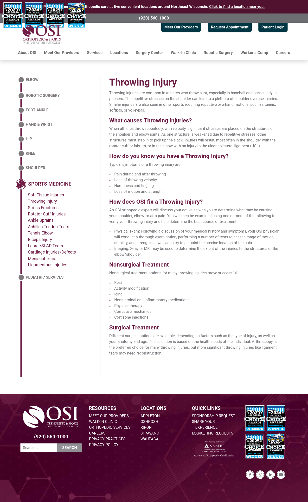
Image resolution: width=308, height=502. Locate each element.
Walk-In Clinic (183, 52)
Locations (119, 52)
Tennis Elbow (40, 233)
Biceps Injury (40, 239)
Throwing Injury (143, 82)
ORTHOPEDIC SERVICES (109, 427)
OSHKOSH (149, 421)
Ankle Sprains (41, 220)
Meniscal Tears (42, 258)
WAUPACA (150, 439)
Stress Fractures (43, 207)
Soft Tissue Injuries (46, 195)
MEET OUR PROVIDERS (109, 416)
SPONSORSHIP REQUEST (213, 416)
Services (95, 52)
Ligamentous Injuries (47, 264)
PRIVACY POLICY (103, 444)
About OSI (27, 52)
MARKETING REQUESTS (212, 433)
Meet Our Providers (181, 27)
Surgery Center (149, 52)
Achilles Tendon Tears (48, 226)
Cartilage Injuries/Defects (52, 252)
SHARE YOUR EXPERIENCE (205, 424)
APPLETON (150, 416)
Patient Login (273, 27)
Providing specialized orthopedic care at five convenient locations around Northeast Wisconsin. (154, 6)
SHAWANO (150, 433)
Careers (283, 52)
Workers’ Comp (254, 52)
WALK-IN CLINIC (103, 421)
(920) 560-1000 (154, 18)
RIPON (146, 427)
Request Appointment (229, 27)
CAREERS (97, 433)
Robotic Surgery (218, 52)
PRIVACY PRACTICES (107, 439)
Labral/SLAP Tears (45, 245)
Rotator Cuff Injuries (47, 214)
